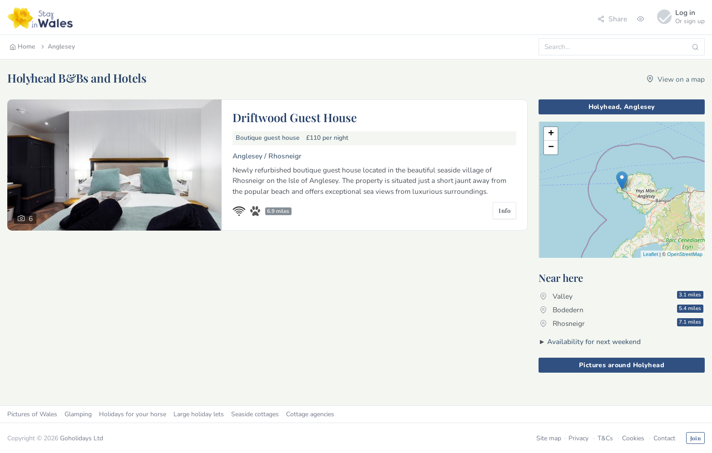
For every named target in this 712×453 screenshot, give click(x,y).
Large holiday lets (198, 414)
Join (695, 438)
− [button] (551, 147)
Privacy (578, 438)
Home (22, 46)
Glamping (78, 414)
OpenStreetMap (684, 254)
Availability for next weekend (594, 341)
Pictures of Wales (32, 414)
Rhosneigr (621, 323)
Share (612, 19)
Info (504, 210)
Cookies (633, 438)
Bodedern (621, 310)
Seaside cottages (255, 414)
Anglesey (57, 46)
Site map (548, 438)
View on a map (676, 79)
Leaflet (650, 254)
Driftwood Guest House (294, 117)
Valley (621, 296)
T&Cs (605, 438)
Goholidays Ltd (81, 438)
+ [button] (551, 134)
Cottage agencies (310, 414)
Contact (664, 438)
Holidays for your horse (132, 414)
